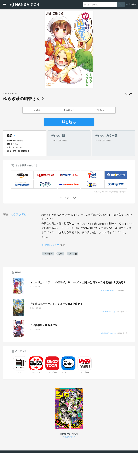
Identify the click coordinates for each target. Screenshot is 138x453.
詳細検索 (132, 4)
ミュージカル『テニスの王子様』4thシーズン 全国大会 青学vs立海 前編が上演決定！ (78, 282)
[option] (69, 49)
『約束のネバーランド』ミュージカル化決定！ (56, 303)
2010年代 (48, 254)
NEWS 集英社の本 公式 (108, 290)
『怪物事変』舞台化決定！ (45, 325)
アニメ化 (73, 254)
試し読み (69, 122)
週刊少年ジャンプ (50, 245)
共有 (127, 94)
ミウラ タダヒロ (20, 214)
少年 (61, 254)
